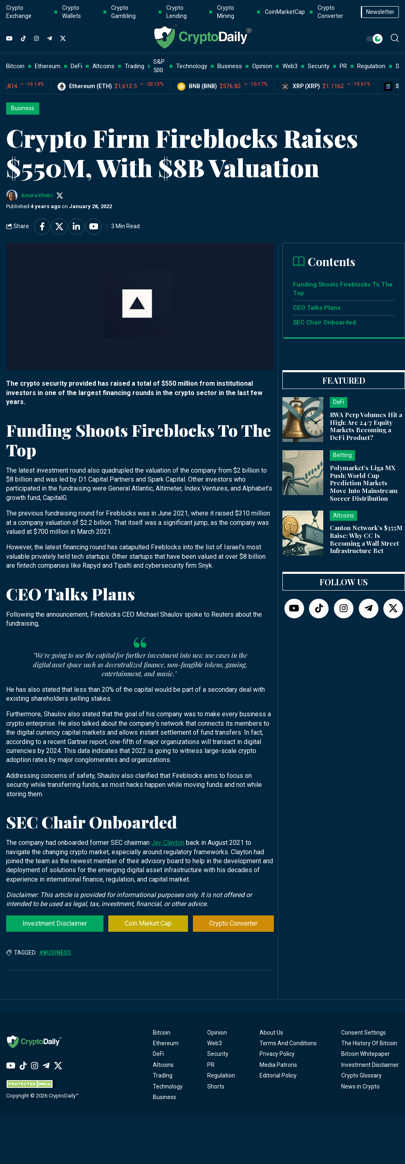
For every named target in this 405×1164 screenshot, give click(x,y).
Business (22, 108)
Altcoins (163, 1065)
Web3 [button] (290, 66)
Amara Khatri (37, 195)
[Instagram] (36, 39)
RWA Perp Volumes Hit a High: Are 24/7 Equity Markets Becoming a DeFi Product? (366, 426)
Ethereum (166, 1043)
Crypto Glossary (361, 1075)
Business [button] (229, 66)
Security (217, 1054)
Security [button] (318, 66)
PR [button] (343, 66)
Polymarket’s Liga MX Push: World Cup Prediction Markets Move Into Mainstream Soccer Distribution (364, 483)
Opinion (217, 1032)
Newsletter (380, 12)
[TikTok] (23, 39)
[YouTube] (9, 39)
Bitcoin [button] (15, 66)
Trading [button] (134, 66)
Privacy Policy (277, 1054)
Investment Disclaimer (54, 923)
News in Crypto (360, 1086)
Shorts (215, 1086)
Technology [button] (191, 66)
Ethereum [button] (47, 66)
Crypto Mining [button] (225, 11)
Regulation (221, 1075)
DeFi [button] (76, 66)
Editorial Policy (278, 1075)
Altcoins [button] (103, 66)
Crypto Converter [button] (330, 11)
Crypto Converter (233, 923)
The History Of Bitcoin (369, 1043)
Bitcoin (161, 1032)
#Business (55, 952)
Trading (162, 1075)
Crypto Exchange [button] (18, 11)
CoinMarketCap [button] (285, 12)
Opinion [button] (262, 66)
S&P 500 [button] (159, 66)
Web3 (214, 1043)
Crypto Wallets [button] (71, 11)
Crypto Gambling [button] (123, 11)
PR (211, 1065)
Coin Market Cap (148, 923)
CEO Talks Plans (316, 307)
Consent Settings (363, 1032)
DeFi (158, 1054)
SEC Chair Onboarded (324, 322)
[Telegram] (49, 39)
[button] (395, 38)
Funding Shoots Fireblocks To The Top (343, 289)
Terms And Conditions (288, 1043)
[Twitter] (63, 39)
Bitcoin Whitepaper (365, 1054)
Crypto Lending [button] (176, 11)
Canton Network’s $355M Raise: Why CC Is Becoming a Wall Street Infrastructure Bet (366, 539)
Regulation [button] (371, 66)
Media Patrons (278, 1065)
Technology (168, 1086)
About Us (271, 1032)
